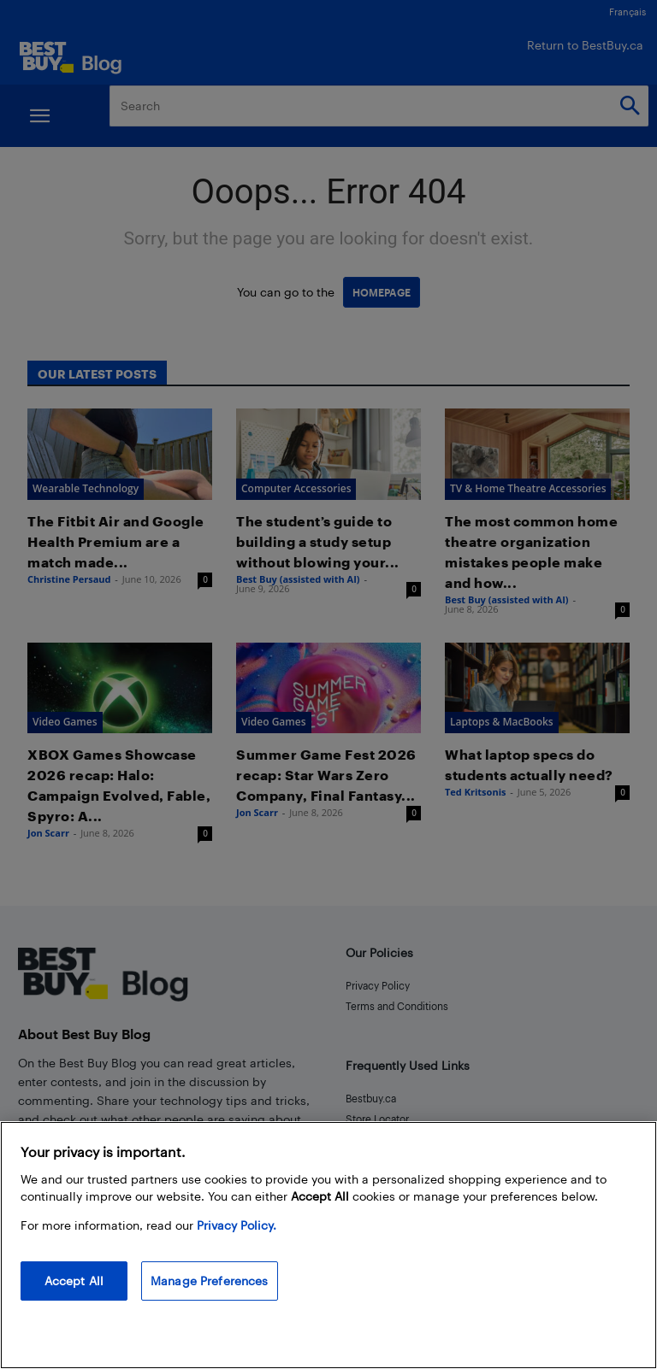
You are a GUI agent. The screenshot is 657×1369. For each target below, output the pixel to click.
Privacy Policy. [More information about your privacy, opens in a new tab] (236, 1225)
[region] (328, 1245)
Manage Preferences (210, 1280)
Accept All (74, 1280)
